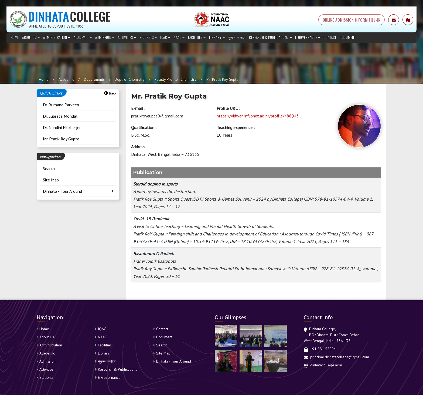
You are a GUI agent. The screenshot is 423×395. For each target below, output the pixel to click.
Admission (105, 37)
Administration (56, 37)
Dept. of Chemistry (130, 79)
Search (49, 168)
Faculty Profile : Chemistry (175, 79)
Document (348, 37)
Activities (127, 37)
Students (148, 37)
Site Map (51, 180)
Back (110, 93)
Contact (329, 37)
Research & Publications (270, 37)
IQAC (165, 37)
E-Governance (307, 37)
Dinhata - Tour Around (62, 191)
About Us (31, 37)
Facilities (197, 37)
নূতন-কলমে (237, 37)
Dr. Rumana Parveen (61, 104)
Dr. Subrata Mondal (60, 116)
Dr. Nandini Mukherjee (62, 127)
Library (217, 37)
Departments (94, 79)
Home (15, 37)
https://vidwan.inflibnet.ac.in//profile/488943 (258, 116)
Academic (83, 37)
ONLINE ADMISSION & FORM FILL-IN (351, 20)
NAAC (179, 37)
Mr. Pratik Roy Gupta (222, 79)
